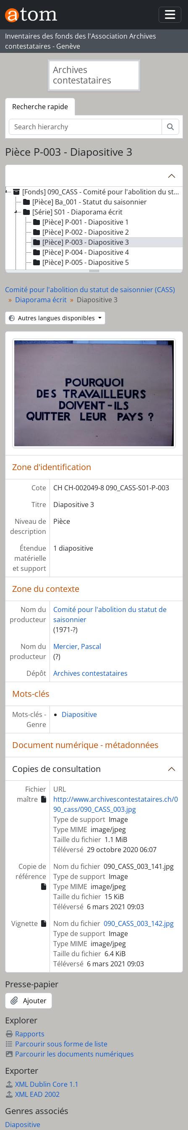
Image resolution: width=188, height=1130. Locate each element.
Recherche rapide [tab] (40, 106)
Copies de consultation (56, 768)
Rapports (24, 1033)
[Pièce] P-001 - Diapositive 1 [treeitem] (80, 222)
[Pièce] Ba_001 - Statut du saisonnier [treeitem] (84, 202)
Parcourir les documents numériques (69, 1054)
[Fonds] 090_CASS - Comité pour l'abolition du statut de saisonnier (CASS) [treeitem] (96, 192)
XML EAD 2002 (32, 1094)
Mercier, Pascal (77, 646)
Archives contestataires (90, 673)
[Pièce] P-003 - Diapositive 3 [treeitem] (80, 242)
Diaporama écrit (41, 299)
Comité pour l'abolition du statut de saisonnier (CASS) (90, 289)
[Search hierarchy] (85, 127)
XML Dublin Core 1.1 (41, 1084)
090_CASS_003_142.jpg (139, 923)
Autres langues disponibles (53, 318)
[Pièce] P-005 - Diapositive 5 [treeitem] (80, 262)
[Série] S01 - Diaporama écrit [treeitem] (72, 212)
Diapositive (79, 714)
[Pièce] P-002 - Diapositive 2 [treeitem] (80, 232)
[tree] (94, 229)
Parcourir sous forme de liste (56, 1044)
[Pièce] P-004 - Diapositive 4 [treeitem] (80, 252)
